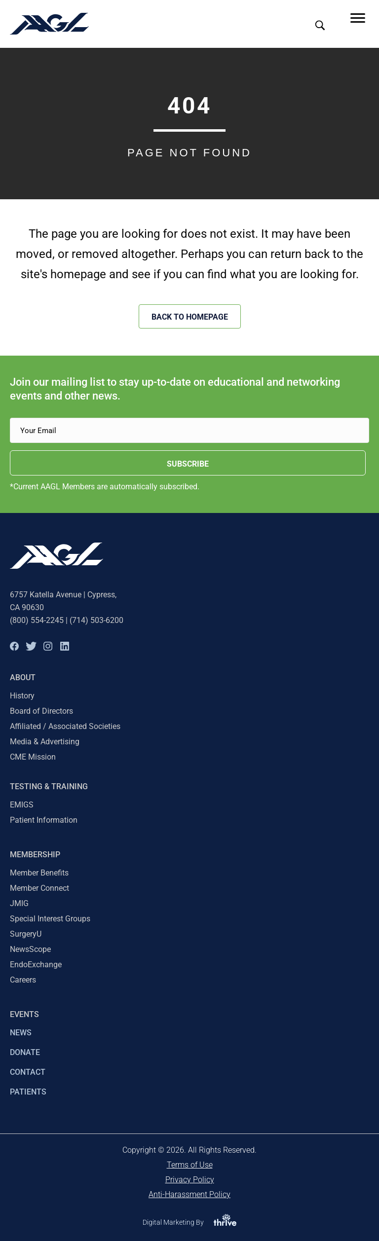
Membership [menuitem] (35, 854)
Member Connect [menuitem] (39, 888)
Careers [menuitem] (23, 980)
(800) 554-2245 (37, 620)
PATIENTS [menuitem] (28, 1091)
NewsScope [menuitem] (30, 949)
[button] (14, 646)
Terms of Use (190, 1164)
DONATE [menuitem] (25, 1052)
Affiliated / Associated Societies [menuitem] (65, 726)
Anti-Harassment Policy (189, 1194)
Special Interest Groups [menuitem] (50, 918)
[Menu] (357, 18)
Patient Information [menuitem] (43, 820)
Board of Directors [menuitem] (41, 711)
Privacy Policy (189, 1179)
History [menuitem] (22, 695)
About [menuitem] (23, 677)
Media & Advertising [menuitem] (44, 741)
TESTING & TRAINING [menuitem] (49, 786)
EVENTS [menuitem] (24, 1014)
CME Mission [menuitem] (33, 757)
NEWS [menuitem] (21, 1032)
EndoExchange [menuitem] (36, 964)
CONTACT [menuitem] (27, 1072)
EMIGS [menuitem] (22, 804)
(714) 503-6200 (96, 620)
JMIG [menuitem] (19, 903)
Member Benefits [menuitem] (39, 872)
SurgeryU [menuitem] (25, 934)
